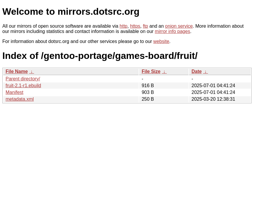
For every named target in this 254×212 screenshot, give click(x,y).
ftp (145, 26)
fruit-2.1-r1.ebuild (23, 85)
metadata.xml (20, 99)
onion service (179, 26)
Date (196, 71)
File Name (17, 71)
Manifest (14, 92)
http (123, 26)
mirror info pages (172, 31)
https (135, 26)
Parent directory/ (23, 78)
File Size (151, 71)
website (161, 41)
